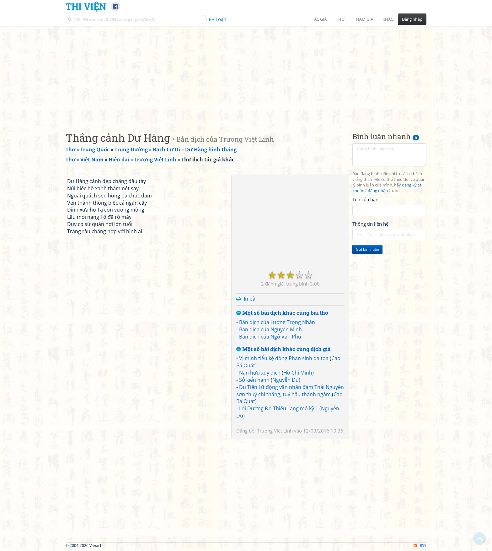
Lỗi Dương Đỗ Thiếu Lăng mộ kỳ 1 (278, 408)
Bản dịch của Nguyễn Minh (270, 329)
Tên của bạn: (366, 199)
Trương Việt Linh (275, 431)
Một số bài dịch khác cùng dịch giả (283, 349)
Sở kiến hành (254, 379)
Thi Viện (86, 6)
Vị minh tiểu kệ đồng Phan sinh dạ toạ (284, 358)
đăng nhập (378, 190)
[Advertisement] (246, 74)
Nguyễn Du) (286, 379)
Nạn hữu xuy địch (260, 372)
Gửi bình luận (367, 249)
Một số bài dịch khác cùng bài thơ (282, 313)
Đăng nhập (412, 19)
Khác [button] (387, 19)
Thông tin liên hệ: (371, 224)
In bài (250, 298)
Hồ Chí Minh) (298, 372)
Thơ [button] (340, 19)
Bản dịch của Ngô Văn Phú (270, 336)
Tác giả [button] (319, 19)
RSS (420, 545)
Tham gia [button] (363, 19)
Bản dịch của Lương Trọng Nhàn (277, 322)
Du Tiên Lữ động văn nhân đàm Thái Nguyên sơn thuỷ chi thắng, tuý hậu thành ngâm (290, 391)
